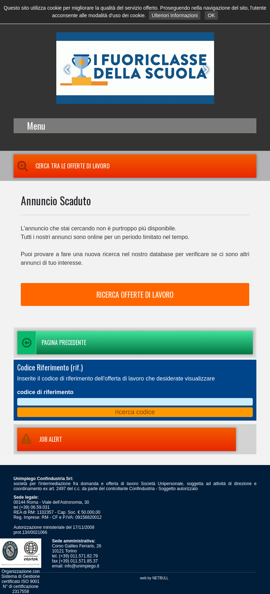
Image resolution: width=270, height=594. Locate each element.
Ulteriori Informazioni (175, 15)
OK (211, 15)
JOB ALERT (39, 439)
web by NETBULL (154, 578)
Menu (36, 126)
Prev (65, 69)
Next (204, 69)
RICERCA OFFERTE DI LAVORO (135, 294)
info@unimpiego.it (82, 566)
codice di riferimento (45, 392)
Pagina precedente (51, 342)
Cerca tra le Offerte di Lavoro (62, 165)
